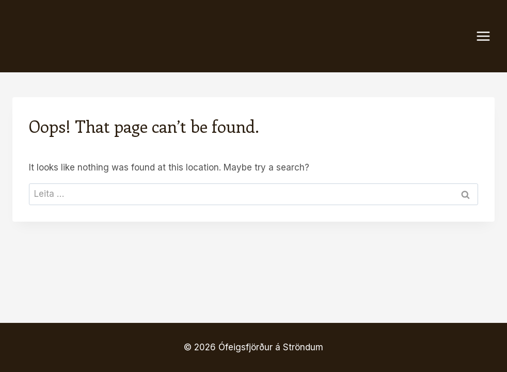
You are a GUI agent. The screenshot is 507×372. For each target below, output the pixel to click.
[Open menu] (488, 36)
